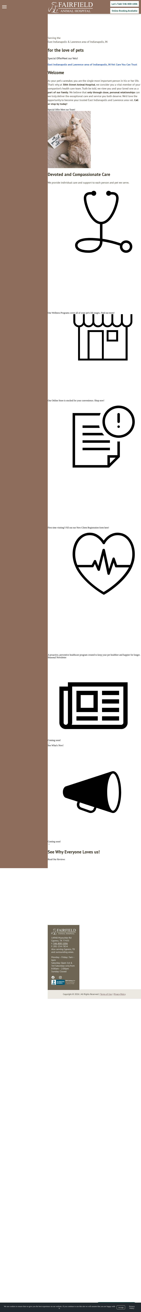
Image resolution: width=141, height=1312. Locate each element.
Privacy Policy (132, 1307)
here (59, 690)
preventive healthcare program (26, 880)
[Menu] (5, 7)
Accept (121, 1307)
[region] (21, 131)
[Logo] (70, 7)
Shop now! (52, 499)
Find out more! (60, 368)
